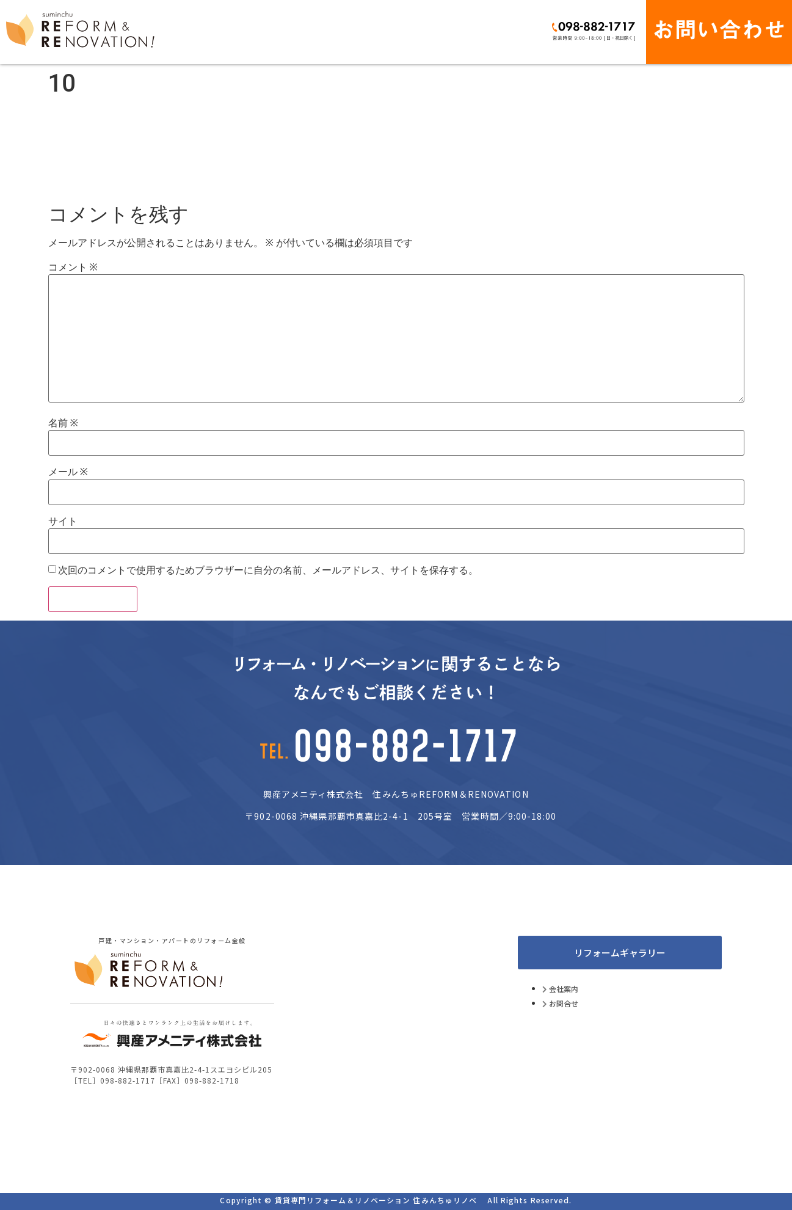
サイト (63, 522)
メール (68, 472)
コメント (73, 267)
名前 (63, 423)
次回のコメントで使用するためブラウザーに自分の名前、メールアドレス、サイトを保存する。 (268, 570)
